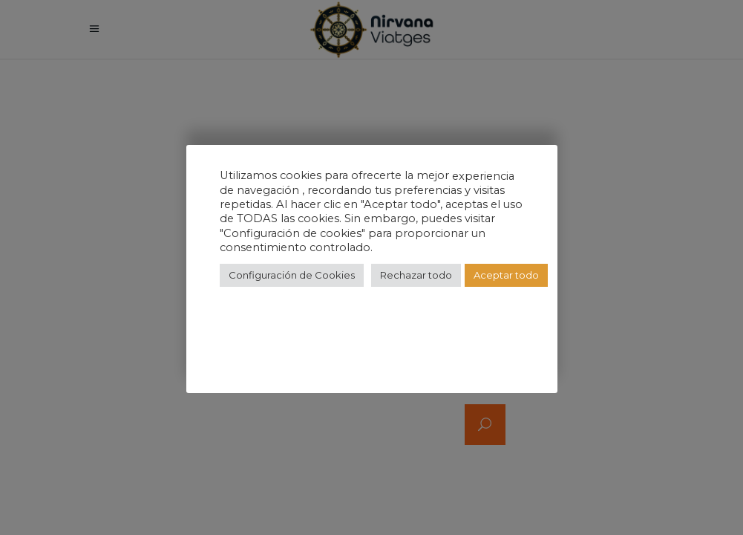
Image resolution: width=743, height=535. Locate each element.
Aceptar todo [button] (506, 275)
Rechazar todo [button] (416, 275)
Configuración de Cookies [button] (292, 275)
